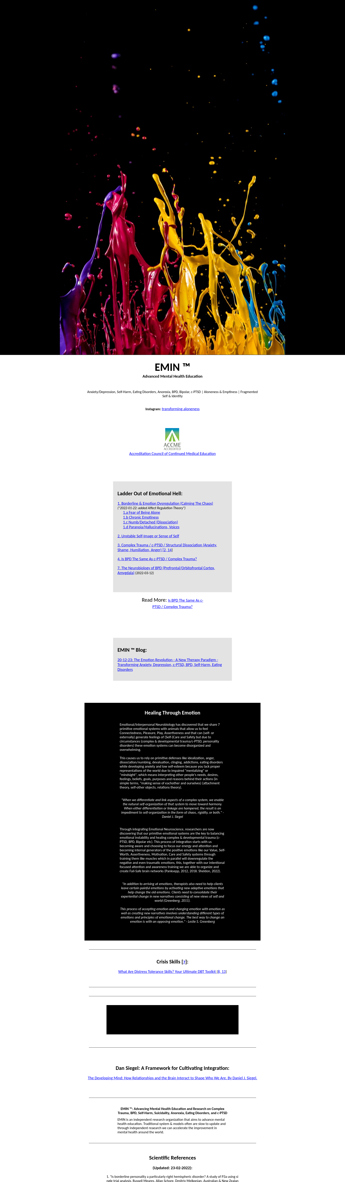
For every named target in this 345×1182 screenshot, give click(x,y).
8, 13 (222, 971)
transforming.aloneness (181, 408)
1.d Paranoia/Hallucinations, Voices (151, 527)
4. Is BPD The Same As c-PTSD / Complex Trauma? (157, 559)
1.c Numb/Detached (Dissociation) (150, 522)
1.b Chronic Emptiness (141, 517)
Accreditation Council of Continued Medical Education (172, 451)
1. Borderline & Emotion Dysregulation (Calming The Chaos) (165, 503)
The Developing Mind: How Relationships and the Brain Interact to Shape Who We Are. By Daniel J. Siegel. (172, 1078)
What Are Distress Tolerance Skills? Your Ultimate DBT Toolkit (167, 971)
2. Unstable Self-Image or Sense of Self (148, 536)
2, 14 (168, 549)
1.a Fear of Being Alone (141, 512)
